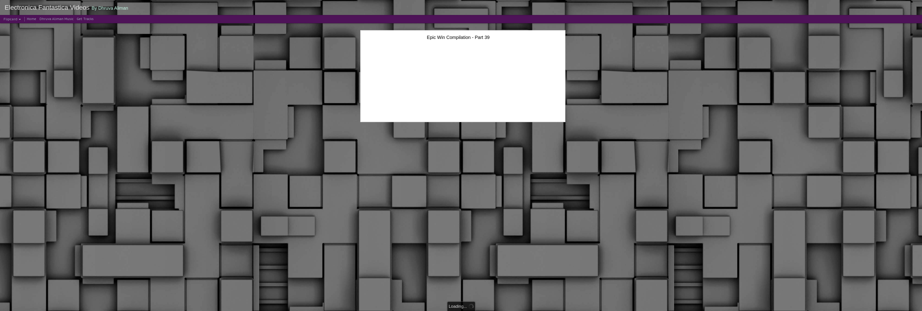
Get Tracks (85, 19)
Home (31, 19)
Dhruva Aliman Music (56, 19)
